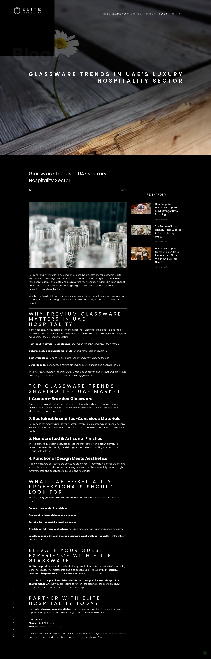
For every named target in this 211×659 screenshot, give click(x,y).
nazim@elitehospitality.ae (49, 626)
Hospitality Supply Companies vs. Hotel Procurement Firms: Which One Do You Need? (167, 255)
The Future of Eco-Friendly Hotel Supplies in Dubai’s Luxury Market (168, 231)
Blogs (163, 14)
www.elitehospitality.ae (115, 633)
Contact (176, 14)
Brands (150, 14)
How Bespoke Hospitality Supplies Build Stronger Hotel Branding (166, 209)
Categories (133, 14)
